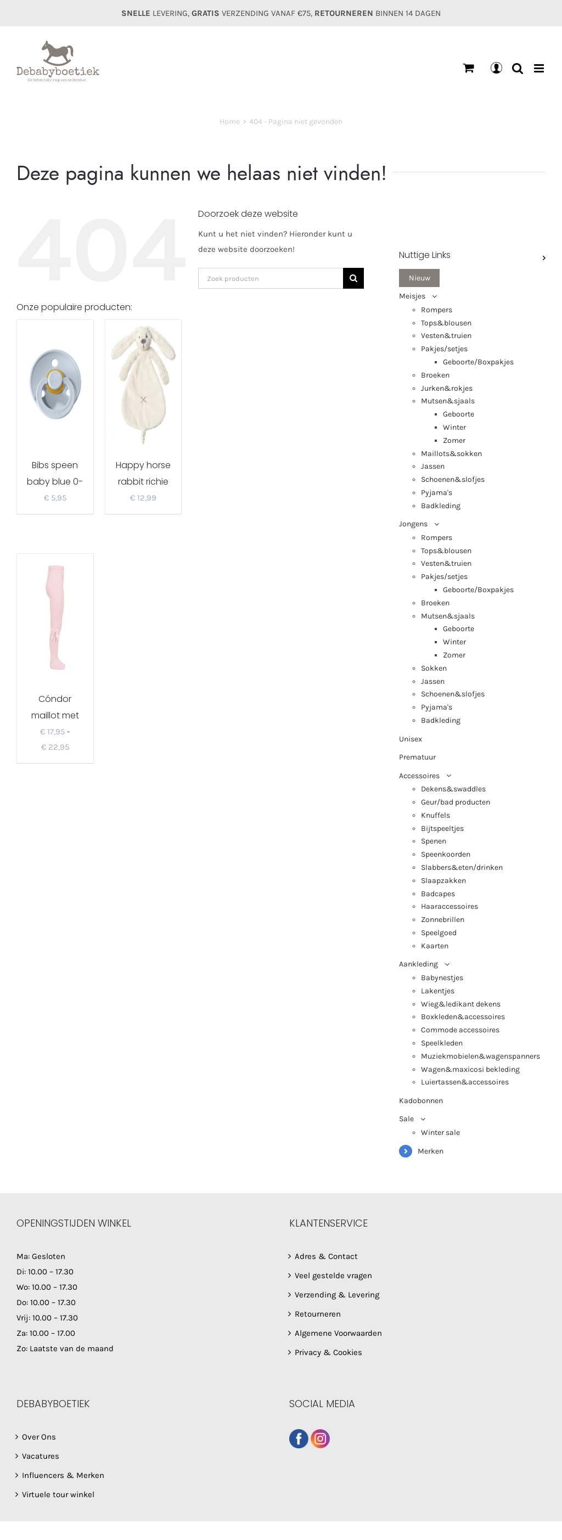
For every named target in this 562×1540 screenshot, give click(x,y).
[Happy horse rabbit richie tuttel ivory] (143, 383)
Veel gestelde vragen (333, 1275)
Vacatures (40, 1456)
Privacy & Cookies (328, 1352)
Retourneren (318, 1314)
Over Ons (39, 1437)
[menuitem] (472, 278)
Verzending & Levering (337, 1295)
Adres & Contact (326, 1256)
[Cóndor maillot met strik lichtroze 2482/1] (55, 617)
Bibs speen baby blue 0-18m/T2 (55, 481)
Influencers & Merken (63, 1475)
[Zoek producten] (270, 278)
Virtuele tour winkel (58, 1494)
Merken (430, 1151)
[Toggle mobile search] (517, 68)
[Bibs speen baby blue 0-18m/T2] (55, 383)
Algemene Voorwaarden (338, 1333)
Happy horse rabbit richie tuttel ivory (143, 481)
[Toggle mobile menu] (540, 68)
